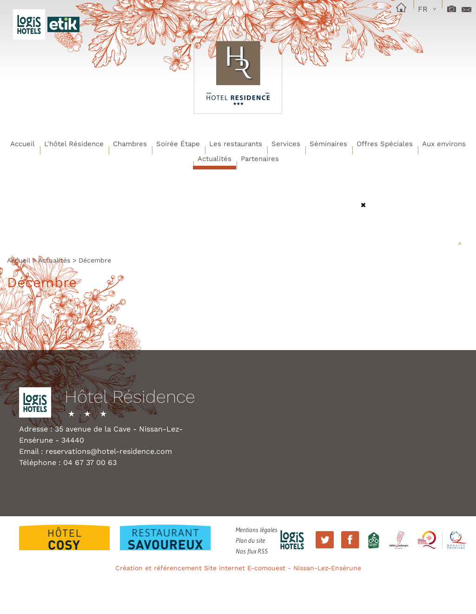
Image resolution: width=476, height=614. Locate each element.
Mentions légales (257, 530)
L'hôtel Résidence (74, 144)
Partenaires (260, 159)
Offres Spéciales (385, 144)
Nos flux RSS (252, 551)
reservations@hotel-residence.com (109, 451)
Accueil (22, 144)
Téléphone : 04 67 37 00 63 (68, 462)
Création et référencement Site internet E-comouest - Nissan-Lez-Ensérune (238, 568)
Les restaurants (235, 144)
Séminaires (328, 144)
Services (285, 144)
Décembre (95, 260)
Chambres (130, 144)
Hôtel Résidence (130, 397)
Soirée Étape (178, 144)
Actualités (214, 159)
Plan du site (250, 540)
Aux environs (444, 144)
